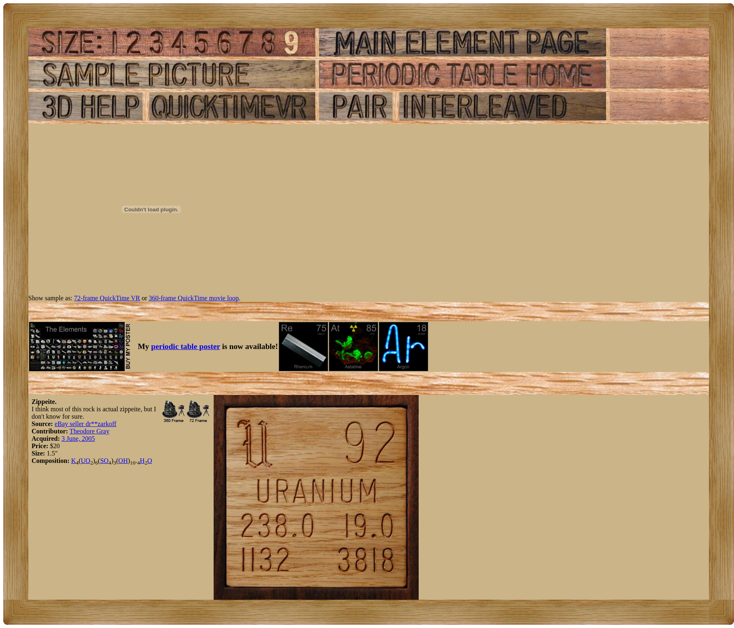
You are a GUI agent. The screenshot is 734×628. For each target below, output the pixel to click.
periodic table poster (185, 346)
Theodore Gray (89, 431)
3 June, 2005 (78, 438)
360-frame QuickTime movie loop (194, 298)
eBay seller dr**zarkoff (85, 423)
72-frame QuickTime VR (107, 298)
